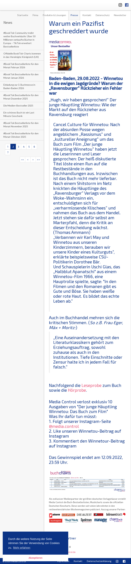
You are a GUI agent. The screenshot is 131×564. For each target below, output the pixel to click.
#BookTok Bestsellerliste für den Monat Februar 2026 (21, 65)
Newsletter (120, 15)
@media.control (64, 426)
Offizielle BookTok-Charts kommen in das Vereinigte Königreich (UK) (22, 55)
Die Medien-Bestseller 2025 (18, 105)
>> (38, 159)
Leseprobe (91, 385)
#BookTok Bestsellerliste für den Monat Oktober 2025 (21, 135)
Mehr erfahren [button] (21, 547)
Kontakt (86, 15)
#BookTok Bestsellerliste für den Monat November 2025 (21, 124)
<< (22, 159)
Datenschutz (103, 15)
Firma (35, 15)
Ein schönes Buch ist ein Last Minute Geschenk (18, 114)
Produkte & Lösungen (54, 15)
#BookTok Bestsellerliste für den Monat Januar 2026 (21, 76)
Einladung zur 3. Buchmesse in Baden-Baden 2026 (19, 86)
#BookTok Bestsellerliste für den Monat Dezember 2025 (21, 97)
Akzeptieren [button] (35, 557)
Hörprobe (77, 390)
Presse (74, 15)
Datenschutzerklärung (99, 561)
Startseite (22, 15)
